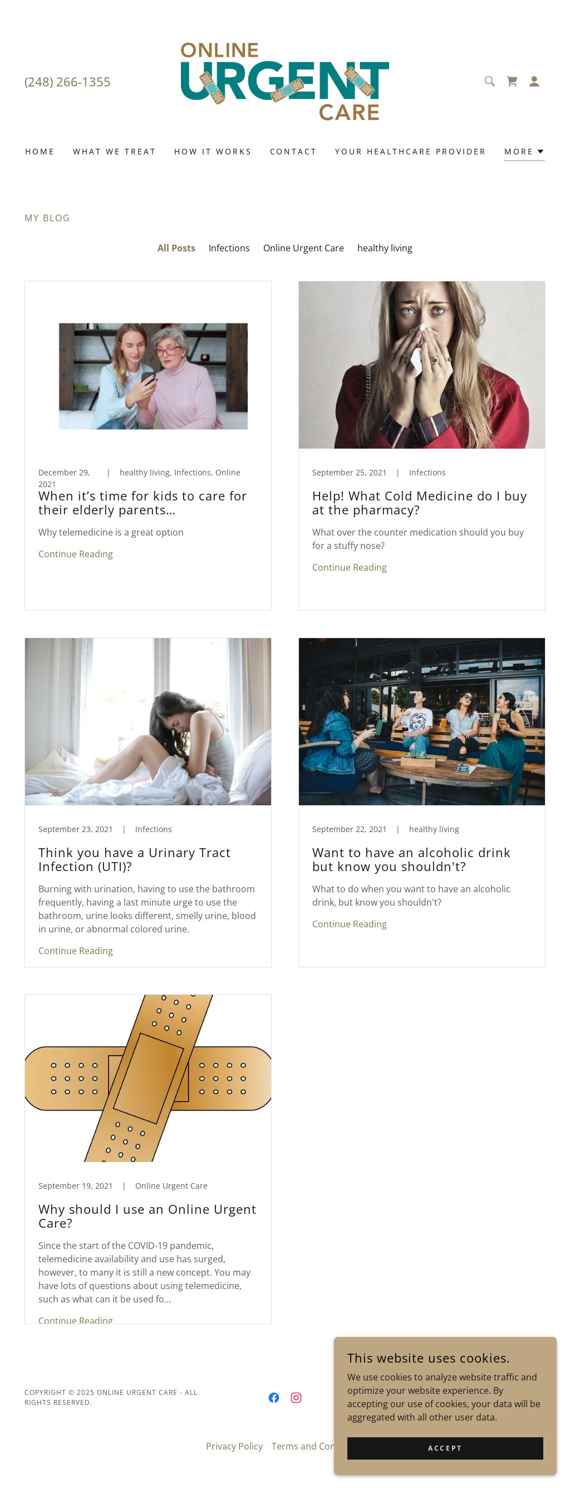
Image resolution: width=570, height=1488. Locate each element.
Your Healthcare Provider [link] (411, 151)
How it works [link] (213, 151)
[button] (534, 81)
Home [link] (40, 151)
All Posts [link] (176, 248)
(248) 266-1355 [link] (67, 81)
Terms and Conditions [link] (318, 1446)
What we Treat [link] (114, 151)
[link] (285, 80)
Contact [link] (294, 151)
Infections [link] (229, 248)
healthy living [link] (384, 248)
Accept (445, 1448)
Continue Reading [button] (75, 554)
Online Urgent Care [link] (303, 248)
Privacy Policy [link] (234, 1446)
